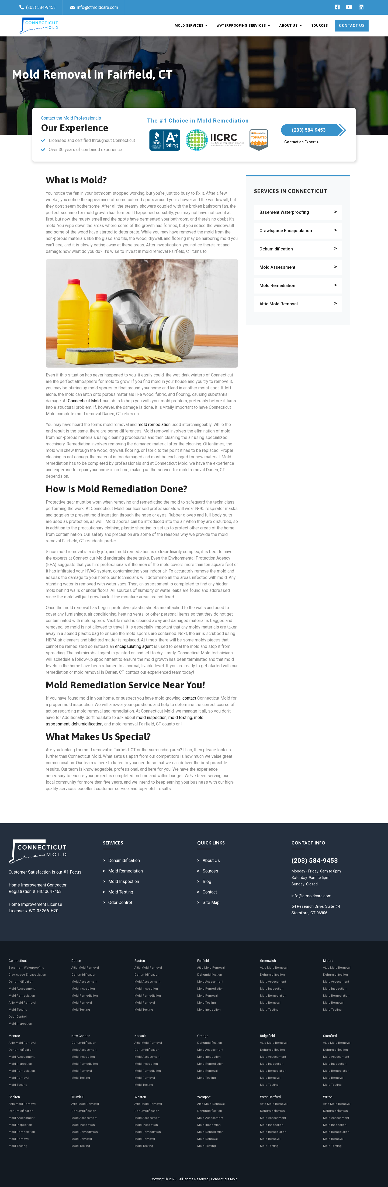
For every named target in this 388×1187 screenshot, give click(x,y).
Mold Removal (81, 1002)
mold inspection (151, 717)
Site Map (211, 902)
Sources (319, 25)
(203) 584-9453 (37, 7)
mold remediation (154, 424)
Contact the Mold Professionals (71, 118)
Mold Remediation (277, 285)
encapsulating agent (134, 646)
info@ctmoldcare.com (94, 7)
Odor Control (120, 902)
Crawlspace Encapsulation (285, 230)
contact (189, 698)
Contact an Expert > (301, 142)
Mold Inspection (123, 881)
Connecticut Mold (84, 400)
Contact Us (352, 25)
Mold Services (191, 25)
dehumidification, (87, 724)
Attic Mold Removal (278, 303)
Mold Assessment (277, 267)
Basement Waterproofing (284, 212)
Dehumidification (276, 249)
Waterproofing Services (243, 25)
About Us (290, 25)
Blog (207, 881)
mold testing (180, 717)
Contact (210, 892)
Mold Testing (120, 892)
